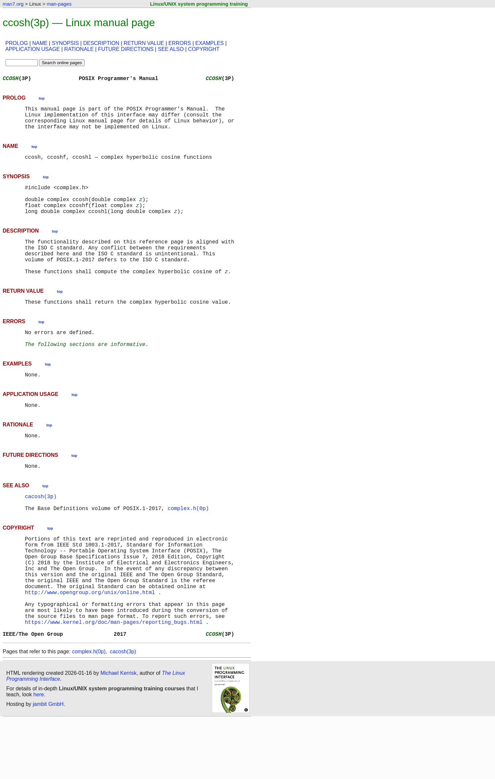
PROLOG (16, 43)
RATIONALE (79, 49)
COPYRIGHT (203, 49)
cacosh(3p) (41, 530)
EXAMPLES (209, 43)
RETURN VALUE (144, 43)
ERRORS (179, 43)
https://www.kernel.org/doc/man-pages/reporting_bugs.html (114, 678)
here (38, 754)
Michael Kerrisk (118, 732)
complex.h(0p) (188, 545)
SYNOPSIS (65, 43)
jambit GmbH (48, 763)
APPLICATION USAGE (32, 49)
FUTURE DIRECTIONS (126, 49)
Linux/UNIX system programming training (199, 4)
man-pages (59, 4)
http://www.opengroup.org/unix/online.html (90, 642)
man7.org (13, 4)
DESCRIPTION (101, 43)
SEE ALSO (171, 49)
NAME (40, 43)
